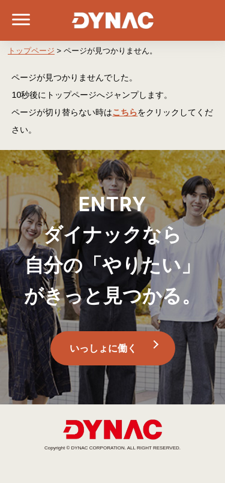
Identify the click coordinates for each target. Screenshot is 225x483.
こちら (124, 112)
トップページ (31, 50)
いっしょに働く (103, 348)
